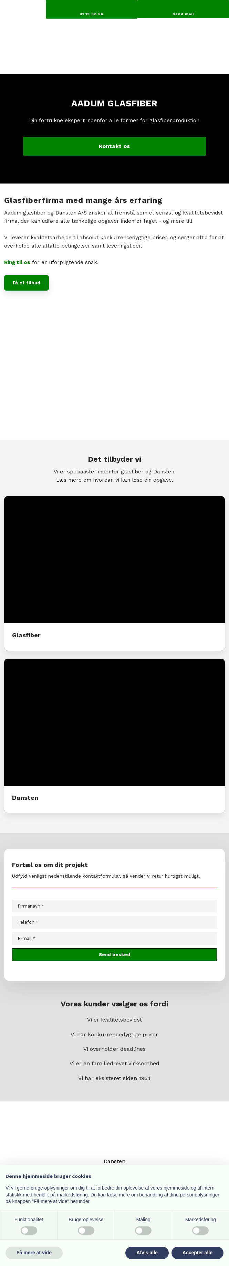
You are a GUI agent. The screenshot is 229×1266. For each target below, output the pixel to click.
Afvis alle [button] (146, 1252)
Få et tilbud (26, 282)
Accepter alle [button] (197, 1252)
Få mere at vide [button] (34, 1252)
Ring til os (17, 262)
